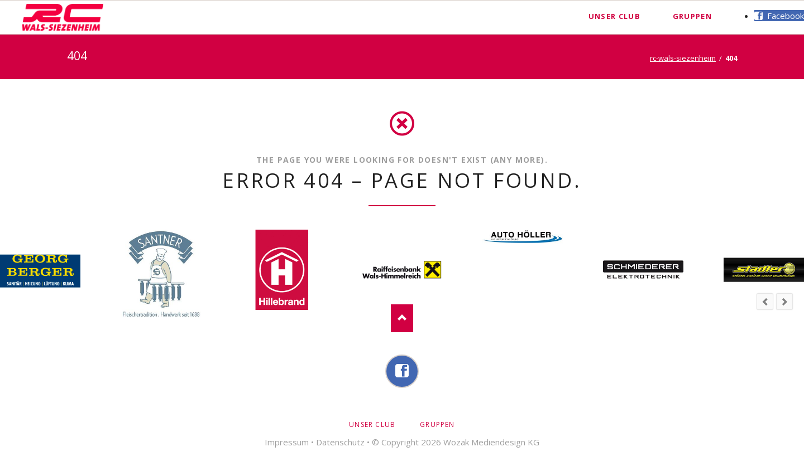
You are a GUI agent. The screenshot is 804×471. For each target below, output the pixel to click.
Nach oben (402, 318)
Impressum (287, 442)
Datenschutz (340, 442)
